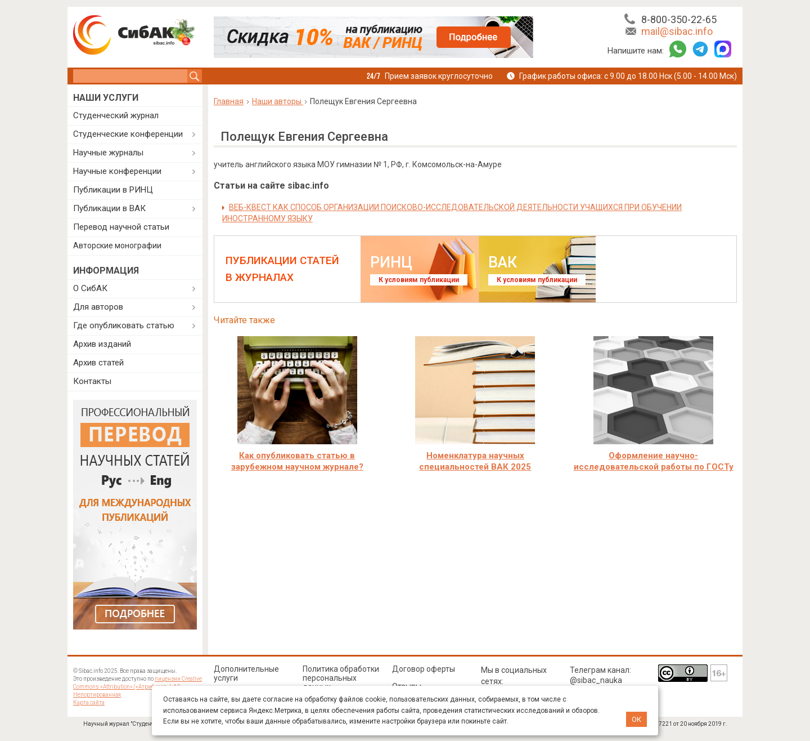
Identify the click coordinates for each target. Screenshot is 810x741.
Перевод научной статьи (121, 227)
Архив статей (98, 363)
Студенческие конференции (128, 134)
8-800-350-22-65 (679, 19)
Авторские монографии (117, 245)
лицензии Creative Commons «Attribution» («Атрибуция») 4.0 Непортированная (137, 687)
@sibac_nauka (596, 680)
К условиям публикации (419, 280)
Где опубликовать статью (123, 325)
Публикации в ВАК (109, 208)
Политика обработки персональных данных (341, 677)
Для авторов (98, 307)
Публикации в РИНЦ (113, 190)
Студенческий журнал (116, 115)
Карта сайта (89, 702)
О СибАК (90, 288)
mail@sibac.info (677, 31)
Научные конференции (117, 171)
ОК (636, 719)
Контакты (92, 381)
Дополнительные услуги (246, 673)
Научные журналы (108, 153)
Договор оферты (423, 668)
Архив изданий (102, 344)
